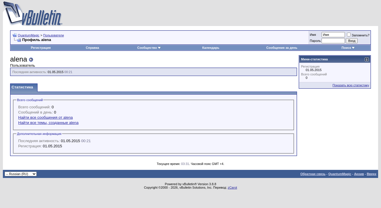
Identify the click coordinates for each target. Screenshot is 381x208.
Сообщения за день (281, 47)
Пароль (315, 40)
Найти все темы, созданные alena (48, 122)
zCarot (232, 187)
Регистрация (41, 47)
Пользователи (53, 35)
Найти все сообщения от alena (45, 117)
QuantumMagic (29, 35)
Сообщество (149, 47)
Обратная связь (312, 174)
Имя (313, 34)
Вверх (371, 174)
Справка (92, 47)
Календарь (210, 47)
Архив (359, 174)
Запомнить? (358, 35)
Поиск (348, 47)
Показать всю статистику (351, 85)
